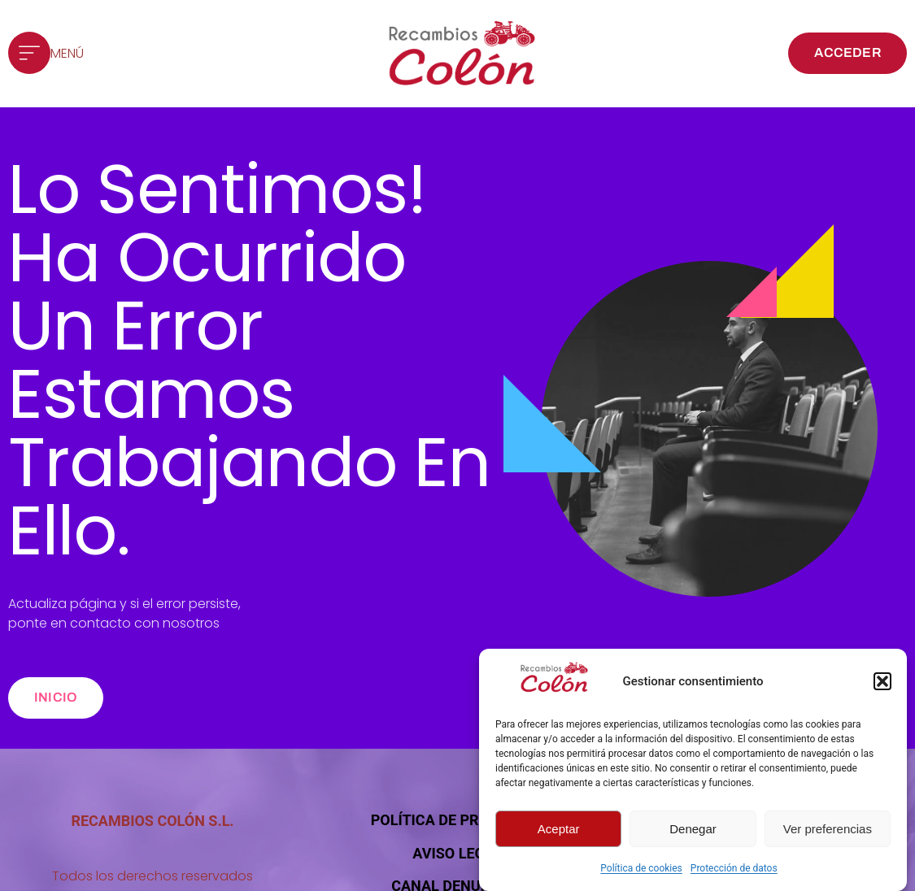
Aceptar (559, 829)
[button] (882, 681)
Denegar (693, 829)
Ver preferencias (827, 829)
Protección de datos (734, 868)
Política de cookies (641, 868)
